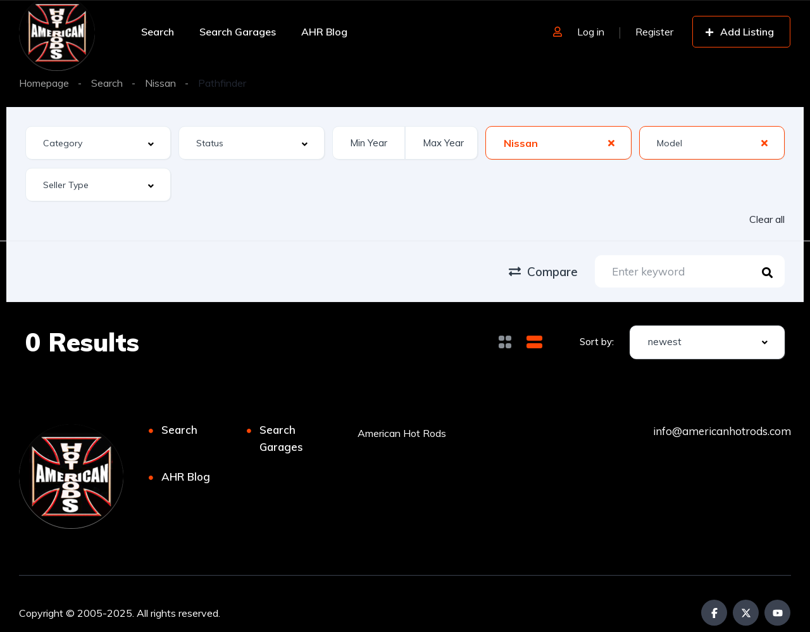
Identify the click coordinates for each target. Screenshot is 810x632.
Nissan (160, 83)
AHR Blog (324, 31)
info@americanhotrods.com (722, 431)
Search (157, 31)
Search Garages (237, 31)
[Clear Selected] (611, 142)
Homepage (44, 83)
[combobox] (98, 143)
